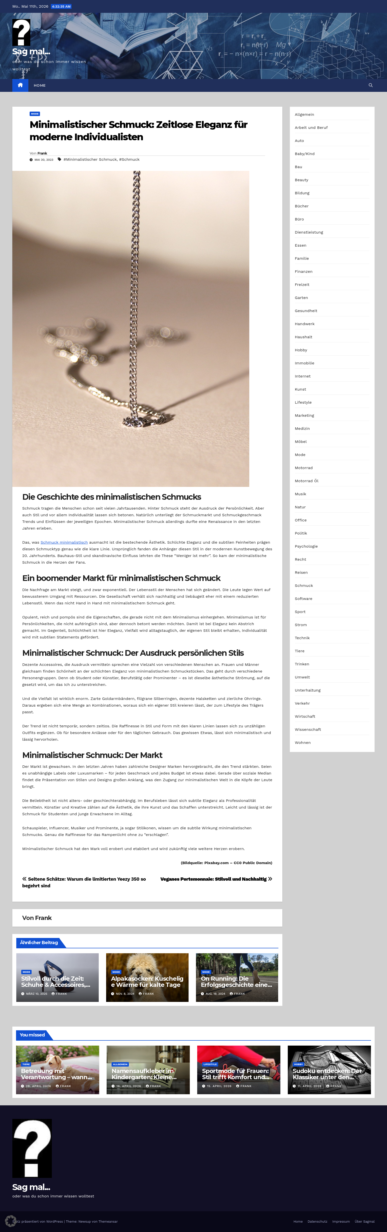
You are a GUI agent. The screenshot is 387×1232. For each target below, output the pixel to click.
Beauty (302, 180)
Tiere (300, 651)
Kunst (300, 389)
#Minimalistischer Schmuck (90, 159)
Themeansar (108, 1221)
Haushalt (303, 337)
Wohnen (303, 742)
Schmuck (304, 585)
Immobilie (304, 363)
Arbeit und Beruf (311, 127)
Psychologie (306, 546)
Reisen (301, 572)
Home (40, 85)
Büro (299, 219)
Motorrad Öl (307, 480)
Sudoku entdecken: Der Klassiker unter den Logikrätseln (327, 1077)
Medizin (302, 428)
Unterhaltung (308, 690)
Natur (300, 507)
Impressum (341, 1221)
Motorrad (304, 467)
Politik (301, 533)
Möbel (301, 441)
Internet (303, 376)
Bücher (302, 206)
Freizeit (302, 284)
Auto (299, 140)
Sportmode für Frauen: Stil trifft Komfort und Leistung (235, 1077)
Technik (302, 638)
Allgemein (304, 114)
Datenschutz (317, 1221)
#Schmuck (129, 159)
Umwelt (302, 677)
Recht (300, 559)
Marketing (304, 415)
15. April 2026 (220, 1086)
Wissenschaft (308, 729)
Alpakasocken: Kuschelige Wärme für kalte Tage (147, 981)
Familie (302, 258)
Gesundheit (306, 310)
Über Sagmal (365, 1221)
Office (301, 520)
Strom (301, 624)
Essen (301, 245)
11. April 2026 (310, 1086)
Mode (35, 113)
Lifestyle (303, 402)
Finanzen (304, 271)
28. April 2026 (39, 1086)
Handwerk (305, 323)
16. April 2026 (129, 1086)
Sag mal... (31, 51)
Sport (300, 611)
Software (303, 598)
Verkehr (302, 703)
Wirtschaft (305, 716)
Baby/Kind (305, 153)
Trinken (302, 664)
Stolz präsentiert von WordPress (38, 1221)
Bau (298, 166)
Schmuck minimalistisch (64, 542)
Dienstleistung (309, 232)
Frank (42, 153)
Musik (300, 494)
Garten (301, 297)
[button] (371, 85)
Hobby (301, 350)
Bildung (302, 193)
